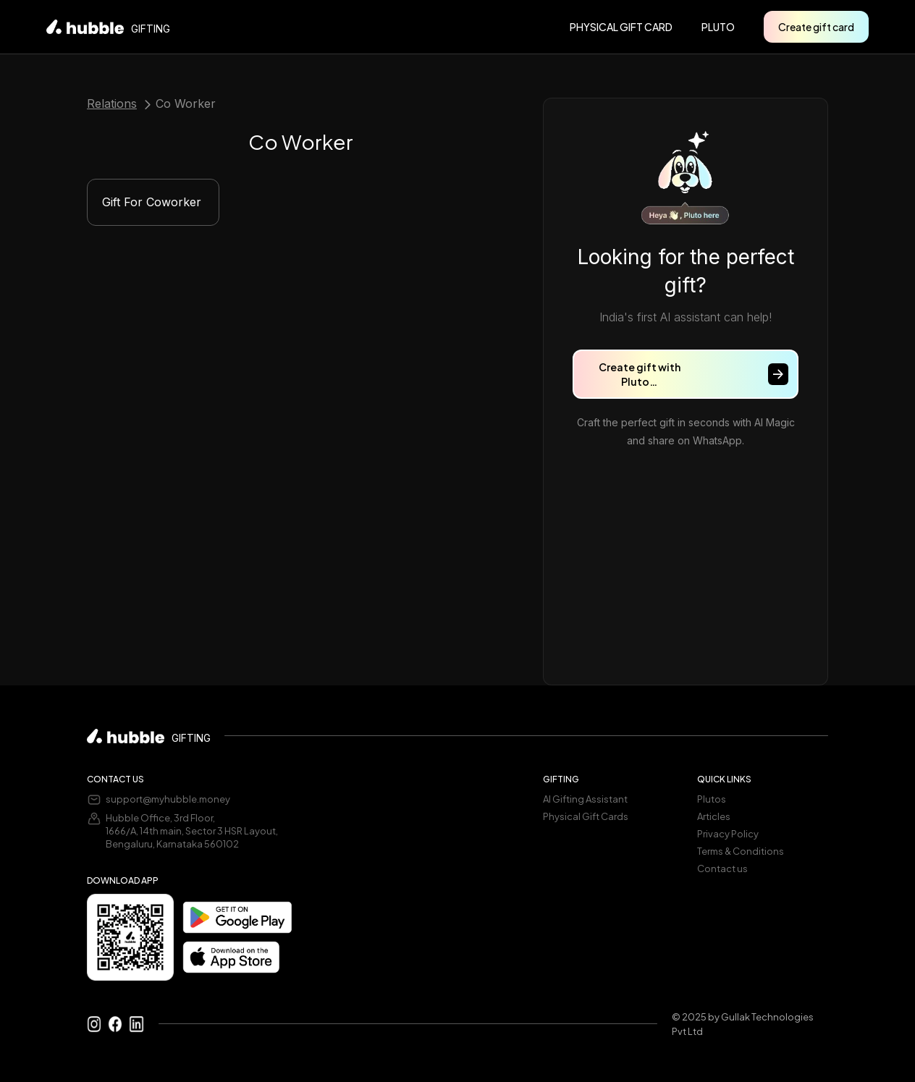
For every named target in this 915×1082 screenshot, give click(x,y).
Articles (713, 816)
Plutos (711, 799)
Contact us (722, 868)
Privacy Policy (728, 834)
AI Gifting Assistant (585, 799)
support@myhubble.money (168, 799)
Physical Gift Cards (585, 816)
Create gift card (816, 26)
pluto (718, 26)
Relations (112, 104)
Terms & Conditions (740, 851)
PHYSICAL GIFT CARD (621, 26)
